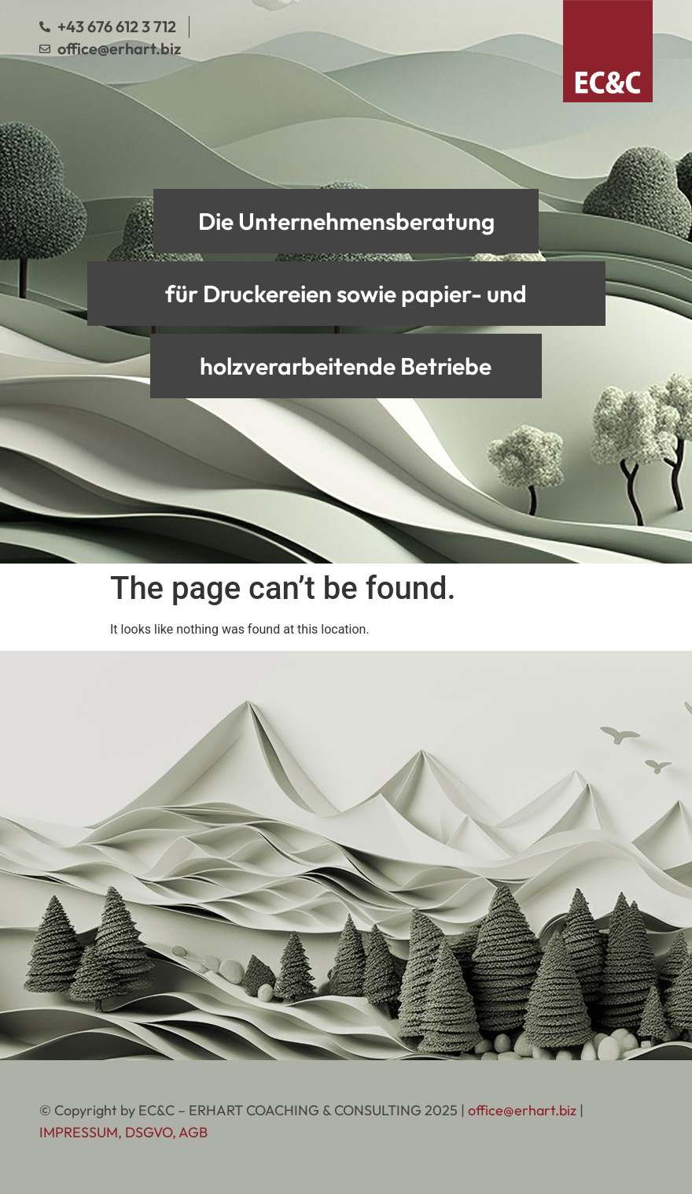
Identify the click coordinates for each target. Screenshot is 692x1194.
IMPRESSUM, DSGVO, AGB (123, 1132)
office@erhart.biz (522, 1110)
